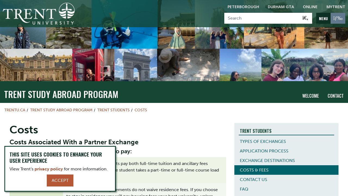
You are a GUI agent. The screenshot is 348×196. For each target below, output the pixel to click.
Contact (336, 92)
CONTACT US (253, 176)
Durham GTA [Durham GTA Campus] (281, 6)
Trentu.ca (14, 106)
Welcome (310, 92)
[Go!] (305, 18)
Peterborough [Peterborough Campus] (243, 6)
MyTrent (336, 6)
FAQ (244, 185)
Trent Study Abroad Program (61, 90)
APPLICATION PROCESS (264, 147)
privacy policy (49, 168)
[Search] (261, 18)
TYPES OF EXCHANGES (263, 137)
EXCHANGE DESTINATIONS (267, 157)
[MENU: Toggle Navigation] (330, 18)
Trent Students (113, 106)
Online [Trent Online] (310, 6)
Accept (60, 180)
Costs (141, 106)
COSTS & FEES (254, 166)
